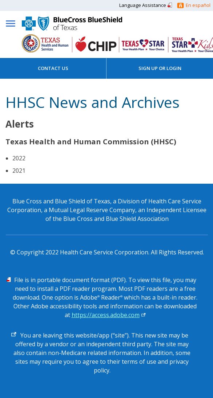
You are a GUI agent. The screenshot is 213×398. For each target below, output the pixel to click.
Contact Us (53, 68)
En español (198, 5)
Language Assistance (142, 5)
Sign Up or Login (159, 68)
